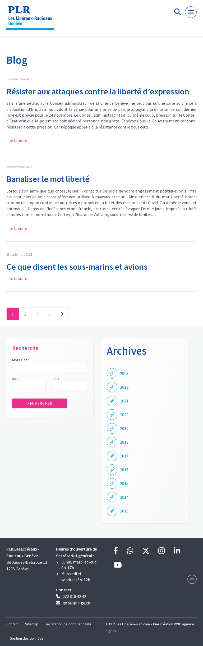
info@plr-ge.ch (76, 603)
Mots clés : (20, 360)
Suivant (62, 315)
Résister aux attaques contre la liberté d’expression (97, 91)
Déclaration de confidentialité (68, 624)
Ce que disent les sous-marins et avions (76, 267)
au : (56, 378)
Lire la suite (16, 140)
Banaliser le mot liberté (48, 179)
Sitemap (31, 624)
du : (15, 378)
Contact (12, 624)
